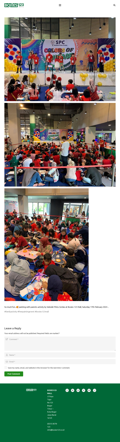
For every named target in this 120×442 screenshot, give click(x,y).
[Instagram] (67, 390)
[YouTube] (89, 390)
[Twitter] (83, 390)
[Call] (94, 390)
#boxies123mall (42, 312)
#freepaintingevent (26, 312)
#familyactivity (10, 312)
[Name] (60, 355)
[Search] (114, 5)
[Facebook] (78, 390)
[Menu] (60, 5)
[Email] (60, 361)
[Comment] (60, 344)
